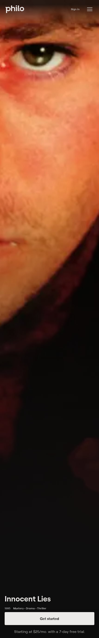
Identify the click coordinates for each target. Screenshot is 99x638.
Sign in (75, 9)
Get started (49, 618)
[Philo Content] (89, 9)
